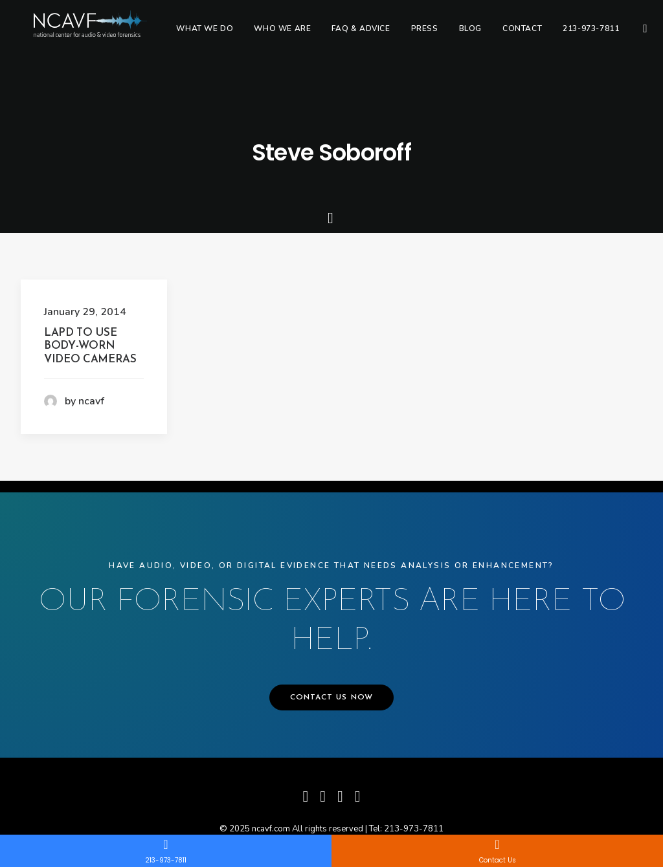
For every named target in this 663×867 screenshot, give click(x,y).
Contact (552, 37)
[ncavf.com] (104, 36)
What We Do (234, 37)
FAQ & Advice (390, 37)
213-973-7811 (620, 37)
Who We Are (312, 37)
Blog (499, 37)
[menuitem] (234, 37)
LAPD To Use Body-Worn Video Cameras (90, 346)
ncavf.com (271, 829)
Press (453, 37)
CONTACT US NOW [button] (332, 697)
